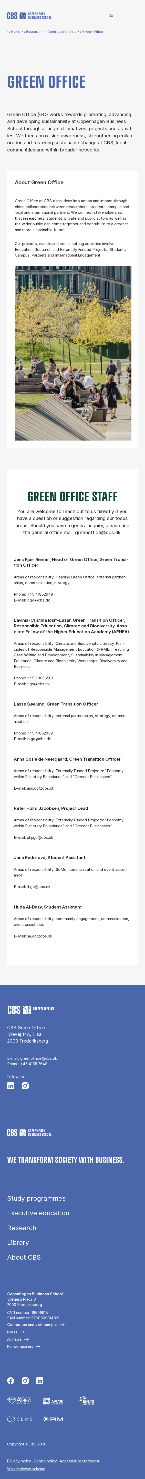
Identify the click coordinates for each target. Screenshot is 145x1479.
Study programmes (36, 1198)
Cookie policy (45, 1461)
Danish (107, 15)
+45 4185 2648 (33, 1063)
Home (15, 31)
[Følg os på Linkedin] (39, 1381)
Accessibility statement (79, 1461)
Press (12, 1332)
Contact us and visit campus (32, 1324)
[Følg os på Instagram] (25, 1086)
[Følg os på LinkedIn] (10, 1086)
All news (14, 1339)
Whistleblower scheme (26, 1469)
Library (18, 1242)
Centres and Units (61, 31)
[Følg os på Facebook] (10, 1381)
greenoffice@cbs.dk (38, 1058)
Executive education (38, 1213)
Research (34, 31)
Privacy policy (19, 1461)
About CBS (24, 1257)
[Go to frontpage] (29, 15)
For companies (20, 1346)
